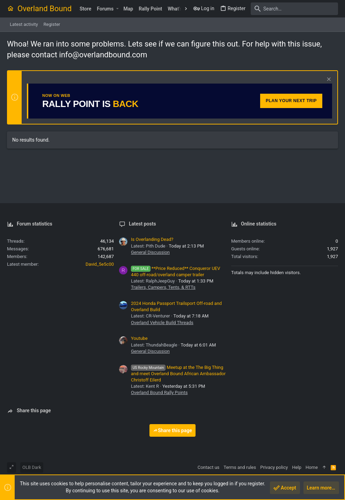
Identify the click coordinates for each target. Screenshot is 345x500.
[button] (117, 9)
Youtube (139, 338)
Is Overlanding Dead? (152, 239)
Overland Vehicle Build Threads (162, 322)
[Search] (294, 8)
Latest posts (142, 224)
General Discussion (150, 252)
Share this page (172, 430)
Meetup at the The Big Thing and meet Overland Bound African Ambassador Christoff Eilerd (178, 374)
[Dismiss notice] (328, 80)
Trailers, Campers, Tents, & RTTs (163, 287)
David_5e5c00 (100, 264)
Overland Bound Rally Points (159, 392)
